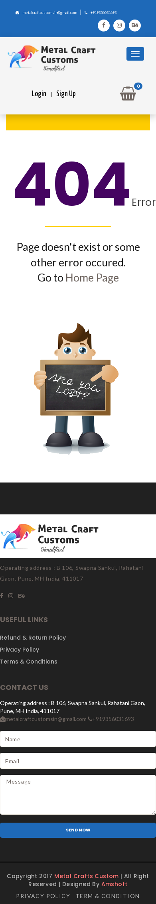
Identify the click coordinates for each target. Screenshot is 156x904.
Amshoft (114, 884)
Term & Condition (107, 895)
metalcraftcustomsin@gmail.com (46, 12)
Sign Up (66, 94)
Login (39, 94)
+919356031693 (101, 12)
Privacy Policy (19, 650)
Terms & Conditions (28, 662)
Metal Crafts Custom (87, 876)
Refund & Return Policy (33, 638)
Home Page (92, 277)
